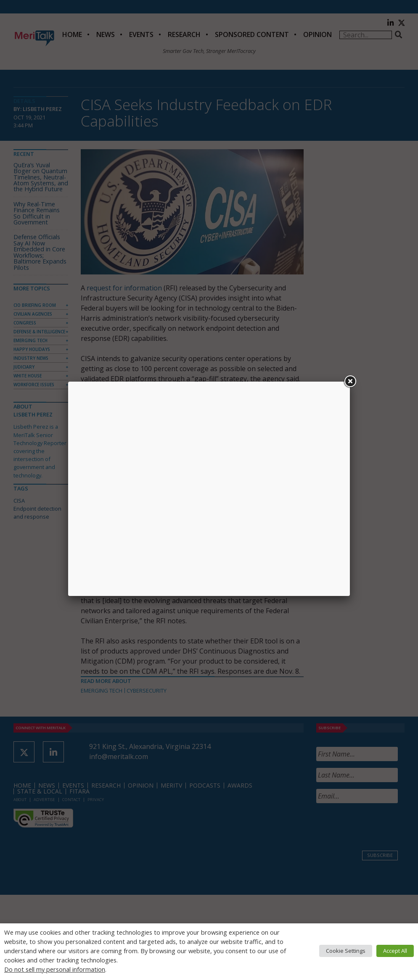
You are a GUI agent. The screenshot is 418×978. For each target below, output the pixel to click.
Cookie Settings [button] (345, 950)
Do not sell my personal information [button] (54, 969)
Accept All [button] (395, 950)
